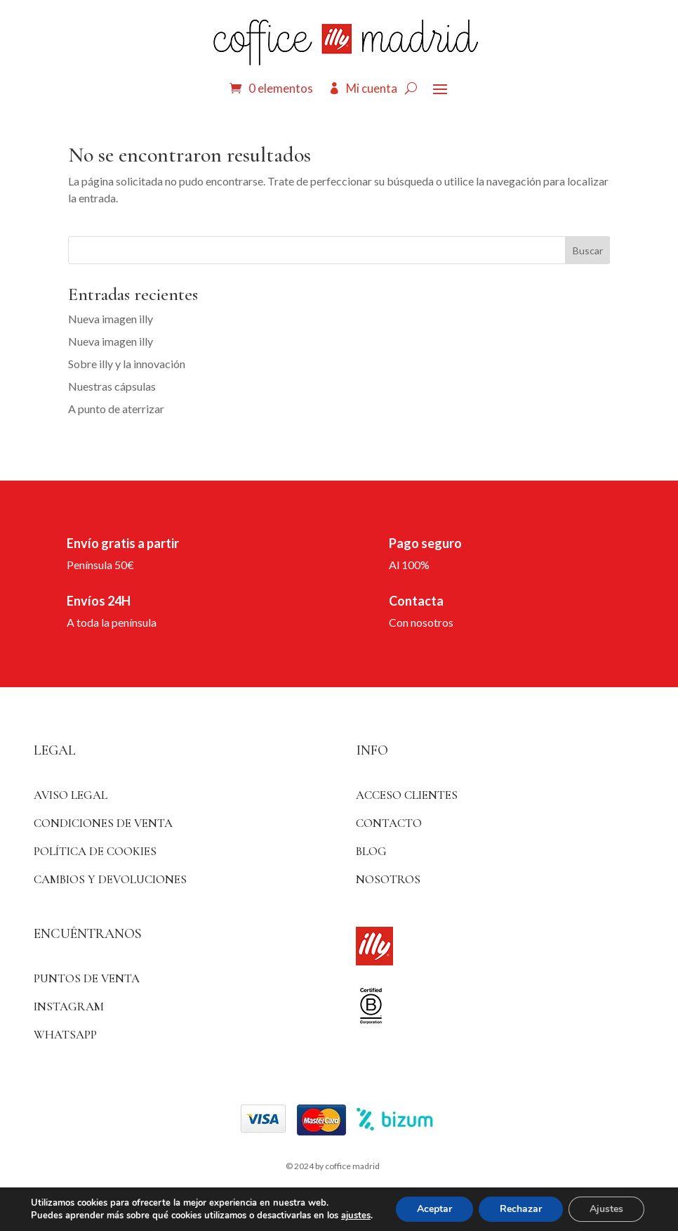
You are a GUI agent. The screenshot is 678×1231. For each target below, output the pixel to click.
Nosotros (388, 879)
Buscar (588, 250)
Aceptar (434, 1209)
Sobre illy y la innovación (126, 363)
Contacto (389, 823)
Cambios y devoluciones (110, 879)
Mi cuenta (371, 88)
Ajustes (606, 1209)
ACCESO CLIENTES (407, 795)
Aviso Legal (70, 795)
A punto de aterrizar (116, 408)
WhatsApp (65, 1034)
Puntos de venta (87, 978)
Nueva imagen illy (110, 318)
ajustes (356, 1215)
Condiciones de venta (103, 823)
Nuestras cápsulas (112, 386)
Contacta (416, 600)
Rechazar (521, 1209)
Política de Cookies (95, 851)
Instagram (69, 1006)
